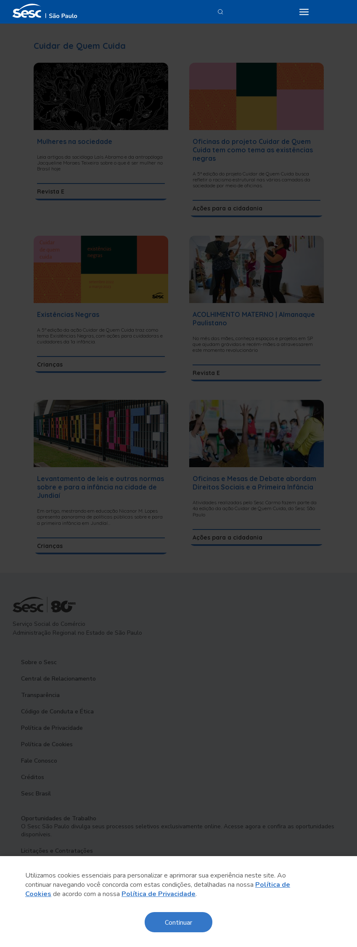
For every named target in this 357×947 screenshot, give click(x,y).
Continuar (178, 922)
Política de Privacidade (159, 894)
